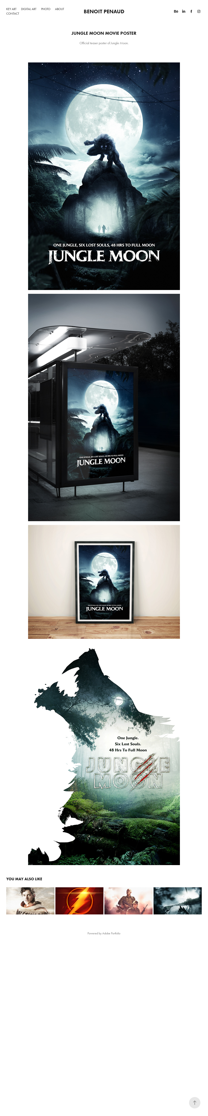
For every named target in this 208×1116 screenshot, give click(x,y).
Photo (45, 9)
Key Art (11, 9)
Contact (12, 13)
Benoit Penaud (104, 11)
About (59, 9)
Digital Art (28, 9)
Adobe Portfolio (111, 933)
